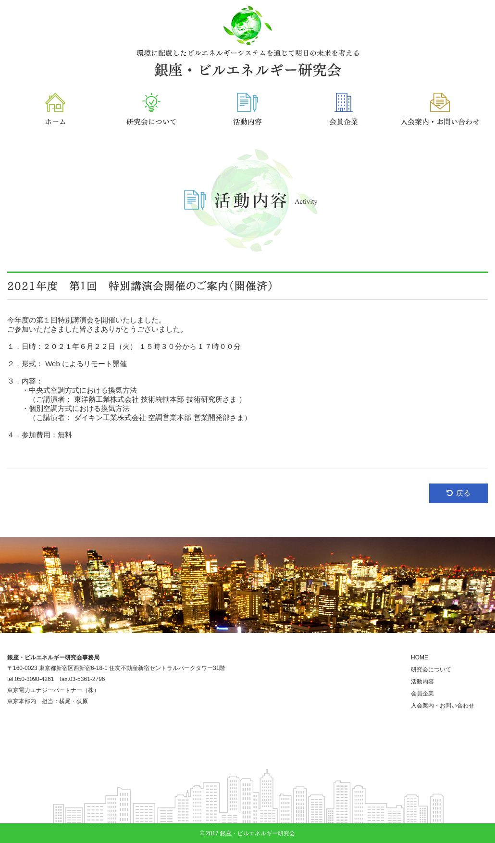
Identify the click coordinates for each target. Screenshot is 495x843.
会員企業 (422, 693)
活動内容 (422, 681)
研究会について (431, 669)
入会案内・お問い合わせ (442, 705)
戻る (463, 493)
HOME (419, 657)
